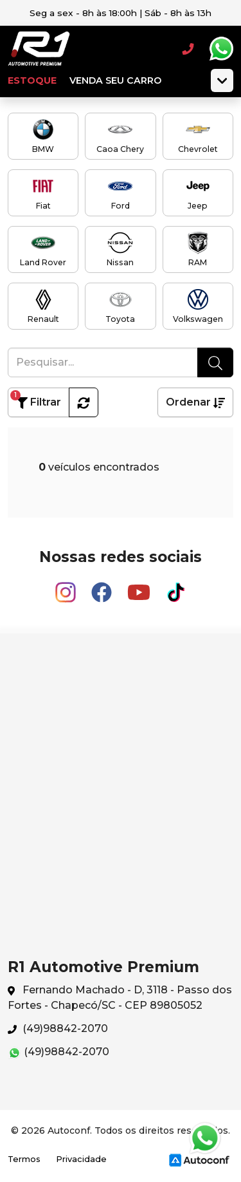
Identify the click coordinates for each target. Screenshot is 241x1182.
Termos (24, 1159)
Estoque (32, 80)
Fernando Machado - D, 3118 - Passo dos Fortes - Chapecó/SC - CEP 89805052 (120, 997)
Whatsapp (221, 49)
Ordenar (195, 402)
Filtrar (35, 399)
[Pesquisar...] (103, 362)
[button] (83, 402)
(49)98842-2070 (58, 1029)
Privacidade (81, 1159)
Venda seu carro (115, 80)
